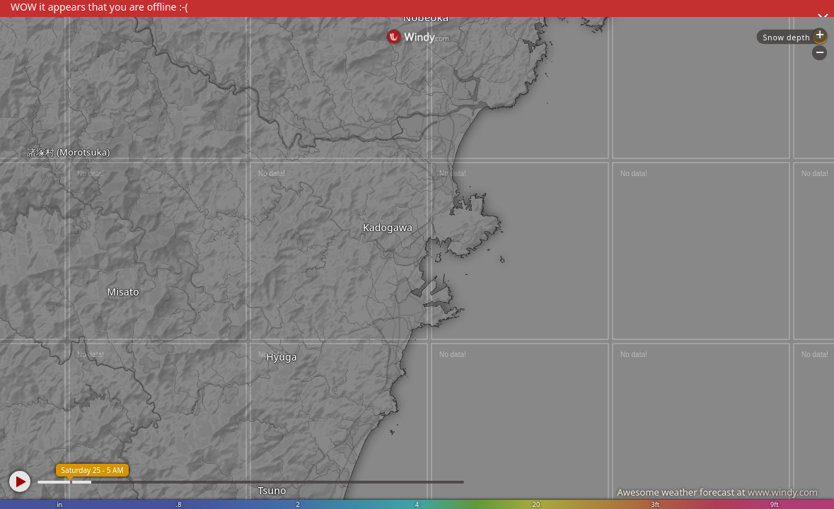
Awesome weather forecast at (717, 492)
